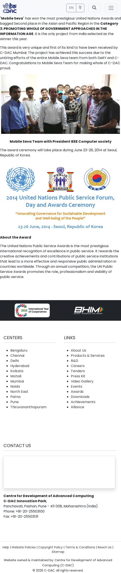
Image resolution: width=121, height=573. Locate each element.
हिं (80, 7)
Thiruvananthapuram (28, 407)
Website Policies (24, 547)
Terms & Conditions (80, 547)
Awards (77, 391)
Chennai (17, 355)
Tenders (78, 371)
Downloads (80, 396)
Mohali (15, 376)
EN (71, 7)
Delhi (14, 360)
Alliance (77, 407)
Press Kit (78, 376)
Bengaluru (18, 350)
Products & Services (88, 355)
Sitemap (58, 552)
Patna (15, 396)
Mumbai (17, 381)
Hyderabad (19, 365)
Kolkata (16, 371)
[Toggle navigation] (111, 8)
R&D (74, 360)
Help (6, 547)
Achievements (83, 401)
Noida (15, 386)
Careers (78, 365)
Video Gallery (82, 381)
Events (76, 386)
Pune (14, 401)
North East (19, 391)
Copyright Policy (50, 547)
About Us (78, 350)
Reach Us (105, 547)
